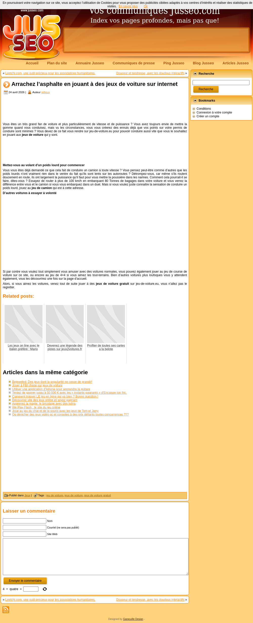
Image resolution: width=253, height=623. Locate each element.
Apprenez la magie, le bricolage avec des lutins (44, 403)
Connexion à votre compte (214, 112)
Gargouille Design (133, 619)
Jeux (27, 495)
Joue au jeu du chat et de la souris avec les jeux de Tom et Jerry (55, 411)
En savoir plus (128, 6)
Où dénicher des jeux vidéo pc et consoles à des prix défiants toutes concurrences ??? (70, 414)
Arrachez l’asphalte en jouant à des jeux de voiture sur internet (94, 84)
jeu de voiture (54, 495)
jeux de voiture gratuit (97, 495)
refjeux (45, 92)
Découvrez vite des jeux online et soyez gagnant (44, 400)
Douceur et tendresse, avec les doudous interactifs (150, 73)
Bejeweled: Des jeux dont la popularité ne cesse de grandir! (52, 382)
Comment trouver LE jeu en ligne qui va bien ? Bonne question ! (55, 396)
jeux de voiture (74, 495)
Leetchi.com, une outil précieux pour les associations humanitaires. (50, 73)
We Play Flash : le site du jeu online (36, 407)
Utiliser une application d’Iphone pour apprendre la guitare (51, 389)
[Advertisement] (79, 43)
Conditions (204, 108)
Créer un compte (208, 116)
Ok (145, 6)
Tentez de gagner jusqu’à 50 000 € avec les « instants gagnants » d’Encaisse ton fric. (69, 392)
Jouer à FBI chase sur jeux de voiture (37, 385)
